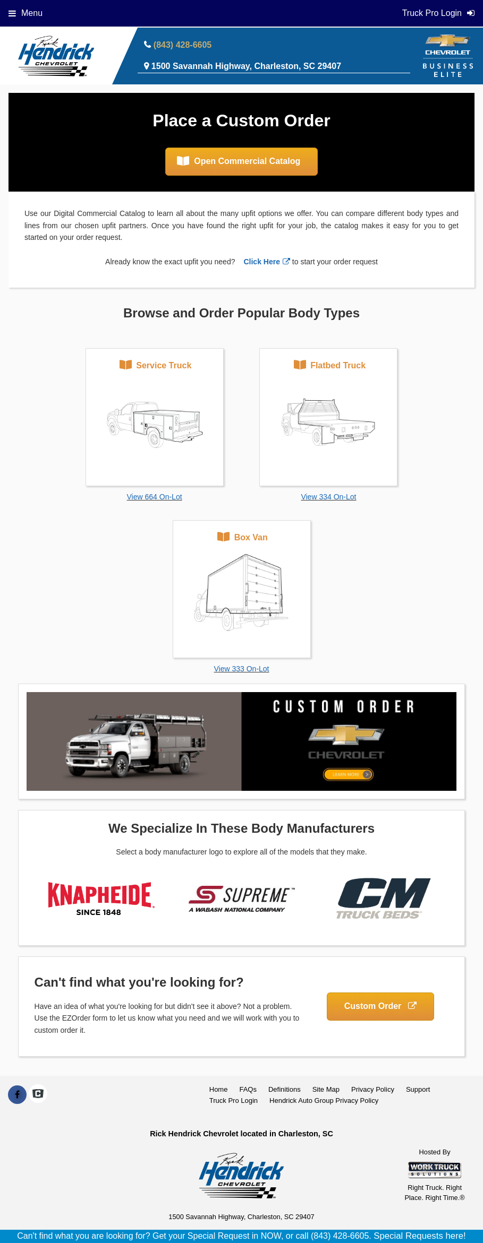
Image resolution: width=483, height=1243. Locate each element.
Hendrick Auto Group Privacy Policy (323, 1100)
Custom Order (380, 1006)
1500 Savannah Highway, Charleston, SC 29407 (246, 66)
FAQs (248, 1089)
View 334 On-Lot (328, 497)
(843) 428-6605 (182, 44)
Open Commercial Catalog (239, 161)
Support (418, 1089)
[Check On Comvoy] (38, 1095)
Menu (26, 13)
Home (218, 1089)
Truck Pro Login (233, 1100)
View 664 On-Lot (154, 497)
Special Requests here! (420, 1236)
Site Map (326, 1089)
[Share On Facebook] (17, 1095)
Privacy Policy (372, 1089)
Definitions (284, 1089)
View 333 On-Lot (241, 668)
